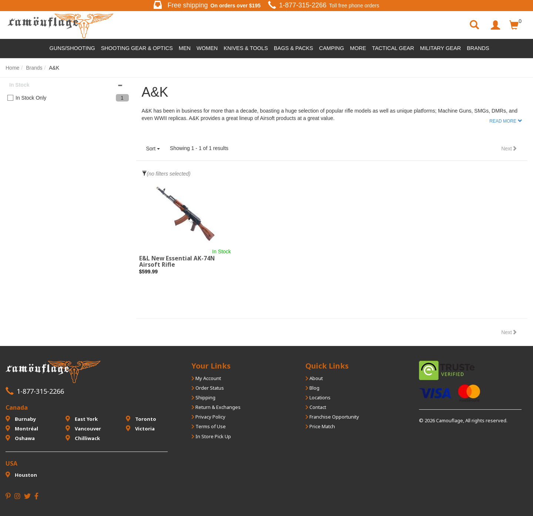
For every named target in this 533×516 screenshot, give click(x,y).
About (314, 378)
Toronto (141, 419)
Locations (318, 397)
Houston (21, 475)
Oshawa (20, 438)
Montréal (22, 428)
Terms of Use (208, 426)
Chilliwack (83, 438)
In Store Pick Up (211, 436)
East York (82, 419)
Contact (315, 407)
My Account (206, 378)
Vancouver (83, 428)
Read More (502, 121)
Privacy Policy (208, 416)
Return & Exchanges (216, 407)
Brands (478, 48)
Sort (153, 149)
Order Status (207, 387)
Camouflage (449, 420)
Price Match (320, 426)
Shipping (203, 397)
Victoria (140, 428)
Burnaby (21, 419)
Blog (312, 387)
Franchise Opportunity (332, 416)
